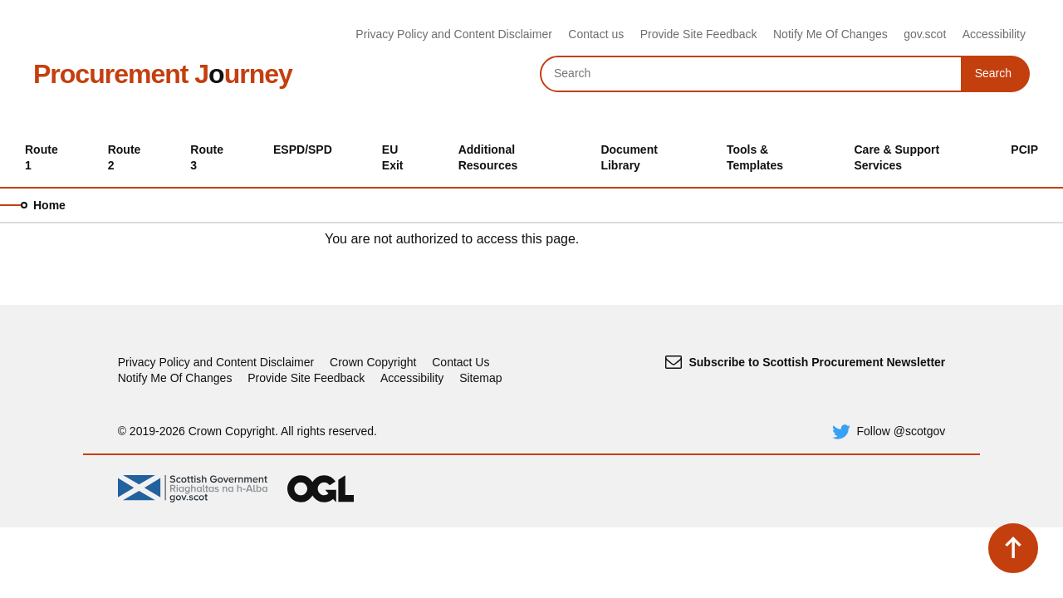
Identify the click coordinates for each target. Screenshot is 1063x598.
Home (49, 205)
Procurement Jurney (162, 74)
